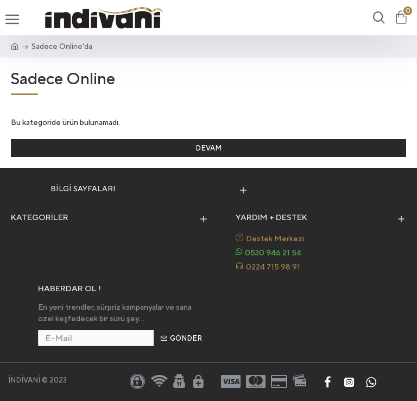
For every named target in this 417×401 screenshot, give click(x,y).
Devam (208, 148)
